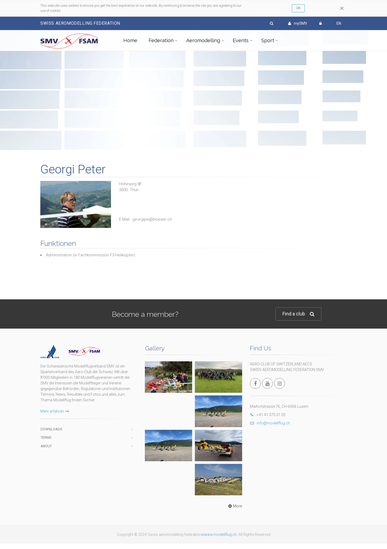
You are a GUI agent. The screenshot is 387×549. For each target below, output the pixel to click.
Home (130, 40)
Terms (46, 437)
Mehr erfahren (54, 411)
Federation (161, 40)
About (46, 446)
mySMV (297, 23)
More (234, 506)
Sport (267, 40)
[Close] (342, 8)
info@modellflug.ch (270, 423)
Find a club (298, 314)
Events (241, 40)
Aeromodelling (203, 40)
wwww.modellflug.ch (219, 534)
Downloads (51, 429)
